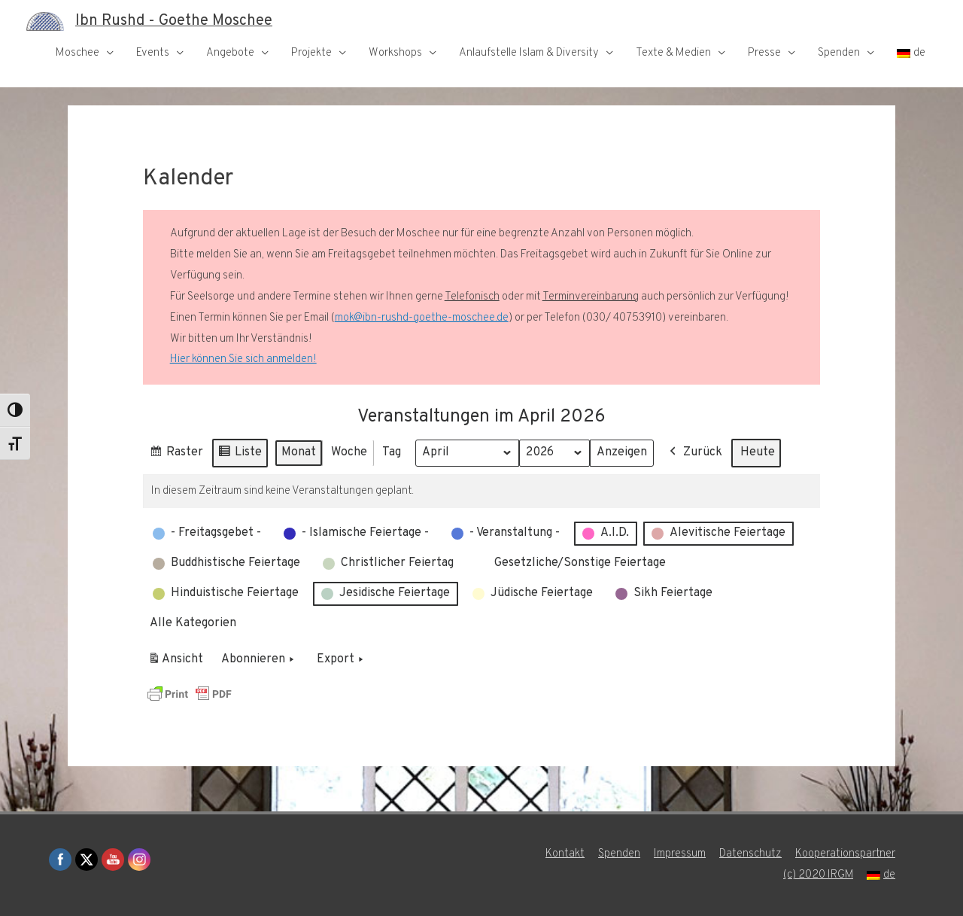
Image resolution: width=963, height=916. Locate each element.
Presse (764, 53)
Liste (239, 455)
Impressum (680, 854)
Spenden (839, 53)
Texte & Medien (673, 53)
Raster (176, 455)
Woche (349, 452)
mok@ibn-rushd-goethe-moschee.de (422, 318)
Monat (298, 452)
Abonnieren (259, 660)
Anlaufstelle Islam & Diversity (529, 53)
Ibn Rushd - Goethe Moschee (173, 21)
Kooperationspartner (845, 854)
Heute (757, 452)
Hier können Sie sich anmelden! (243, 359)
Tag (391, 452)
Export (341, 660)
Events (152, 53)
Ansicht (177, 662)
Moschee (77, 53)
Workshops (395, 53)
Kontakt (565, 854)
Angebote (230, 53)
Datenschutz (750, 854)
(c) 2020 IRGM (817, 875)
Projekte (311, 53)
